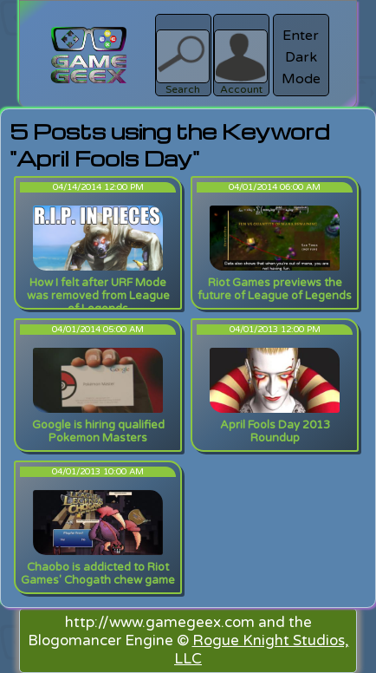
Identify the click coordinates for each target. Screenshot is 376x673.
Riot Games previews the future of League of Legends (275, 289)
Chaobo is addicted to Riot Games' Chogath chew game (98, 573)
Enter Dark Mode (301, 57)
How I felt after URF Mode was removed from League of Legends (98, 296)
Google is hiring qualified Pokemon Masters (98, 431)
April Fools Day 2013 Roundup (275, 431)
